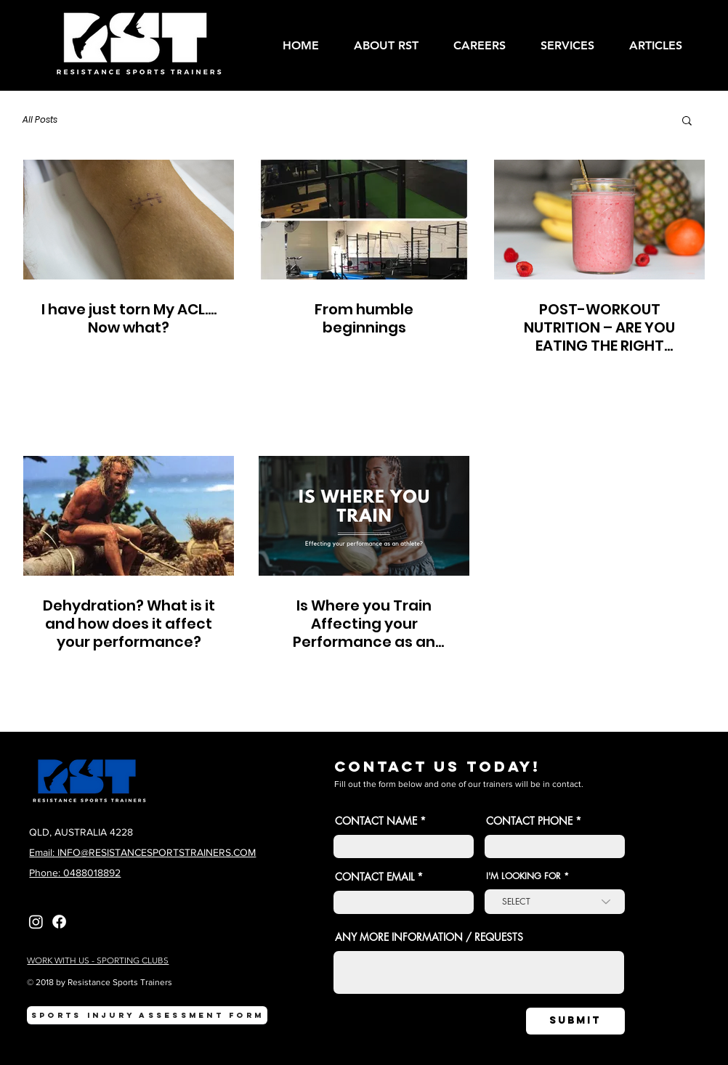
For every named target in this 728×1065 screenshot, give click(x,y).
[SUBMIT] (575, 1021)
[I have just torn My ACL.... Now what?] (128, 219)
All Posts (40, 120)
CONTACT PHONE (530, 821)
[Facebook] (59, 922)
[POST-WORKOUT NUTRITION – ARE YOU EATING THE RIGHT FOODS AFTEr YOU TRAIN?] (599, 219)
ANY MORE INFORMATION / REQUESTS (429, 937)
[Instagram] (36, 922)
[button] (574, 45)
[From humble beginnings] (364, 219)
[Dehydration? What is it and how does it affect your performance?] (128, 516)
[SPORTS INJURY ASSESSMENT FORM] (147, 1015)
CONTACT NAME (376, 821)
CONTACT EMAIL (374, 877)
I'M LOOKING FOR (523, 876)
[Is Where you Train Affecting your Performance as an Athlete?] (364, 516)
